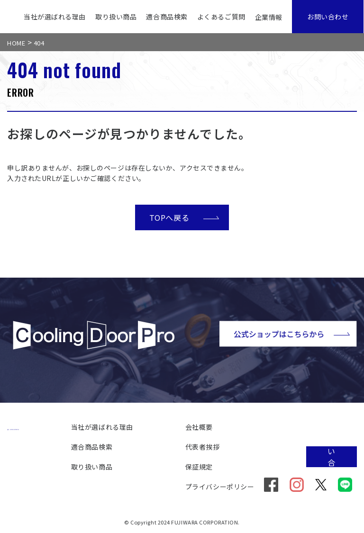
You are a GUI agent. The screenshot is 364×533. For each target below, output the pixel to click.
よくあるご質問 (221, 16)
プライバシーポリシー (220, 486)
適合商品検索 (166, 16)
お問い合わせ (327, 16)
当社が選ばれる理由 (55, 16)
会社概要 (199, 427)
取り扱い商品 (115, 16)
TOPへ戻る (184, 217)
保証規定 (199, 466)
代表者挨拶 (202, 447)
